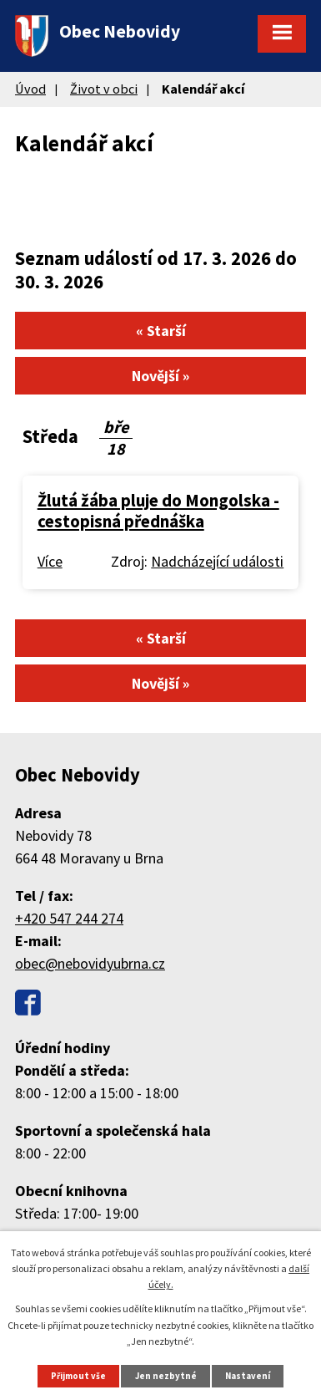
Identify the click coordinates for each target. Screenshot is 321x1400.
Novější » (160, 375)
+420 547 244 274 (69, 918)
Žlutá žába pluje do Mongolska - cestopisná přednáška (158, 511)
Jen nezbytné (166, 1376)
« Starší (161, 330)
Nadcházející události (217, 561)
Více (50, 561)
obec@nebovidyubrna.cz (90, 963)
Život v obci (104, 88)
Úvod (30, 88)
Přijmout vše (78, 1376)
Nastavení (247, 1376)
